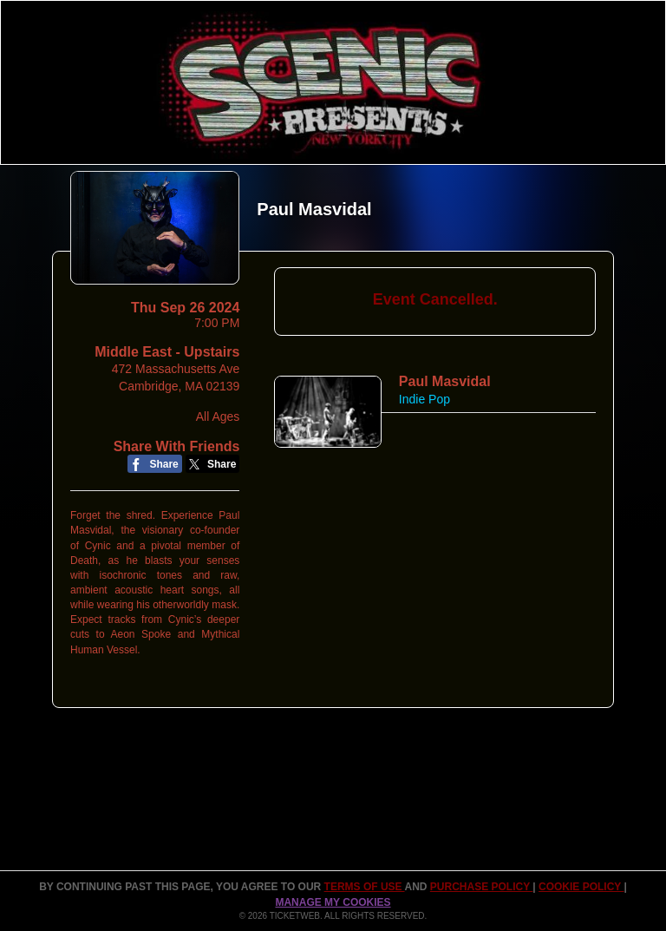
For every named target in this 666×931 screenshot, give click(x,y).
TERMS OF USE (364, 887)
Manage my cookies (332, 902)
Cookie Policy (581, 887)
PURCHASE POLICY (481, 887)
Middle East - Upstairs (167, 351)
